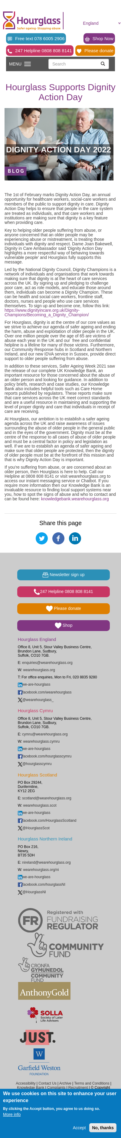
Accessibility (25, 1083)
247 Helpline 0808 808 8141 (40, 50)
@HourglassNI (32, 892)
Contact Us (47, 1083)
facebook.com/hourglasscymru (45, 756)
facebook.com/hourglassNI (41, 884)
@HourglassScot (34, 828)
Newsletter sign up (63, 575)
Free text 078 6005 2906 (36, 38)
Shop (64, 626)
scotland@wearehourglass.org (46, 798)
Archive (65, 1083)
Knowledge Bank (30, 1087)
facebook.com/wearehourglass (45, 692)
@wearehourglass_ (36, 700)
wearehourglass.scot (39, 805)
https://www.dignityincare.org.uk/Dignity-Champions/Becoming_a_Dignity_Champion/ (47, 312)
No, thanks (103, 1127)
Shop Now (99, 38)
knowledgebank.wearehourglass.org (75, 498)
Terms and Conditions (91, 1083)
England (90, 23)
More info (12, 1114)
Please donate (95, 50)
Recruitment (78, 1087)
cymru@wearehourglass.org (44, 734)
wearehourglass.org (39, 670)
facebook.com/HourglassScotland (47, 820)
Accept (79, 1127)
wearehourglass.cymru (41, 741)
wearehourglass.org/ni (41, 870)
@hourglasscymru (35, 764)
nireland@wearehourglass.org (46, 862)
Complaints (56, 1087)
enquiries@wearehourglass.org (47, 663)
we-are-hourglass (34, 684)
